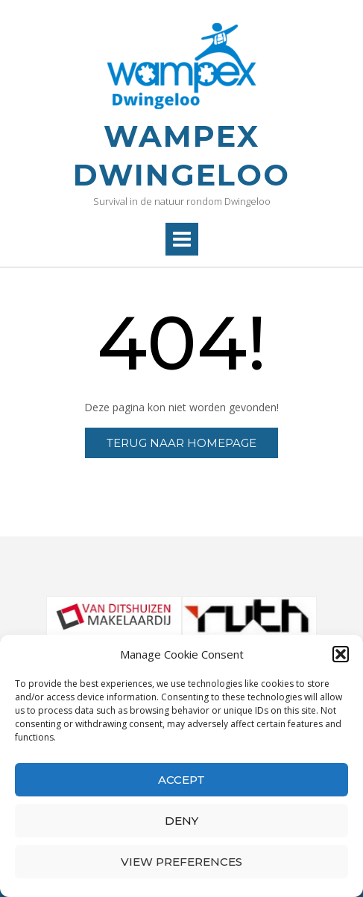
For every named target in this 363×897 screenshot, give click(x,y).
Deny (181, 821)
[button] (340, 654)
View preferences (181, 862)
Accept (181, 780)
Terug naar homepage (181, 443)
